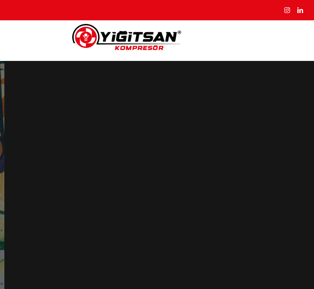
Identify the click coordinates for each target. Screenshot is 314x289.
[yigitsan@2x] (126, 27)
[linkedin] (300, 10)
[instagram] (287, 10)
